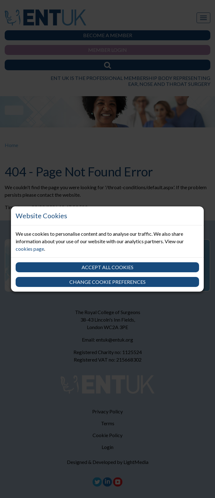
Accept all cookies (107, 267)
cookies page (30, 249)
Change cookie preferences (107, 282)
